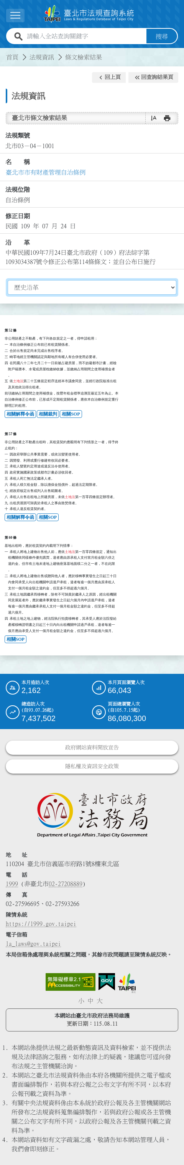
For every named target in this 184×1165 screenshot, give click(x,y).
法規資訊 (42, 57)
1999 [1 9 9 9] (12, 884)
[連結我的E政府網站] (107, 982)
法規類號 (17, 135)
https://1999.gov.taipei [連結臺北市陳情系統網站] (41, 924)
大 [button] (100, 1001)
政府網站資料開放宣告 (92, 747)
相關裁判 (48, 414)
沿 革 (17, 242)
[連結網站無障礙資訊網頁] (70, 982)
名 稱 (17, 162)
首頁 (12, 57)
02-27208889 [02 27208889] (65, 884)
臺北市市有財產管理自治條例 (45, 172)
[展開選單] (15, 15)
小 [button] (81, 1001)
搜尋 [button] (162, 36)
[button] (109, 77)
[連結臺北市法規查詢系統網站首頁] (89, 14)
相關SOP (71, 414)
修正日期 (17, 216)
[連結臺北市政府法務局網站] (92, 815)
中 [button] (90, 1001)
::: (4, 53)
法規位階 (17, 189)
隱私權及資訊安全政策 (92, 766)
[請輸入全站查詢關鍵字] (85, 36)
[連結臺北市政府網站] (127, 983)
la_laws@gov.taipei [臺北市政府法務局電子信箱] (33, 944)
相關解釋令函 (20, 414)
